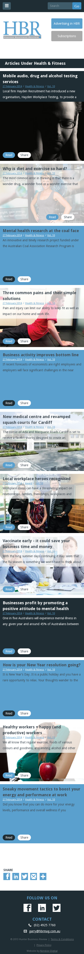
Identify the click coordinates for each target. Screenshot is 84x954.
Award (28, 483)
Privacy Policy (44, 945)
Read (8, 155)
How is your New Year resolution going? (41, 665)
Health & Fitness (34, 86)
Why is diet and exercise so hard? (35, 168)
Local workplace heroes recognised (37, 478)
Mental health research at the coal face (41, 230)
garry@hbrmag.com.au (44, 931)
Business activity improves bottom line (41, 354)
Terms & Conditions (62, 939)
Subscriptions (67, 36)
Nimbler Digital (49, 951)
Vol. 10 (51, 86)
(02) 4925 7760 (45, 925)
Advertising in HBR (67, 23)
